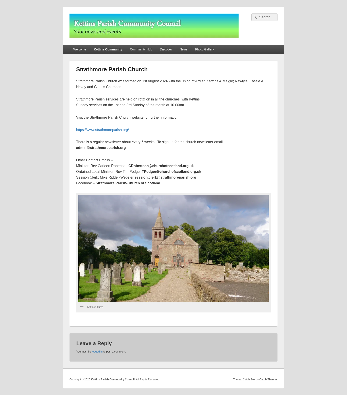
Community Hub (141, 49)
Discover (166, 49)
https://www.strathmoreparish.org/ (102, 130)
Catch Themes (268, 379)
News (183, 49)
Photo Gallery (204, 49)
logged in (97, 351)
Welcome (79, 49)
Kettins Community (108, 49)
